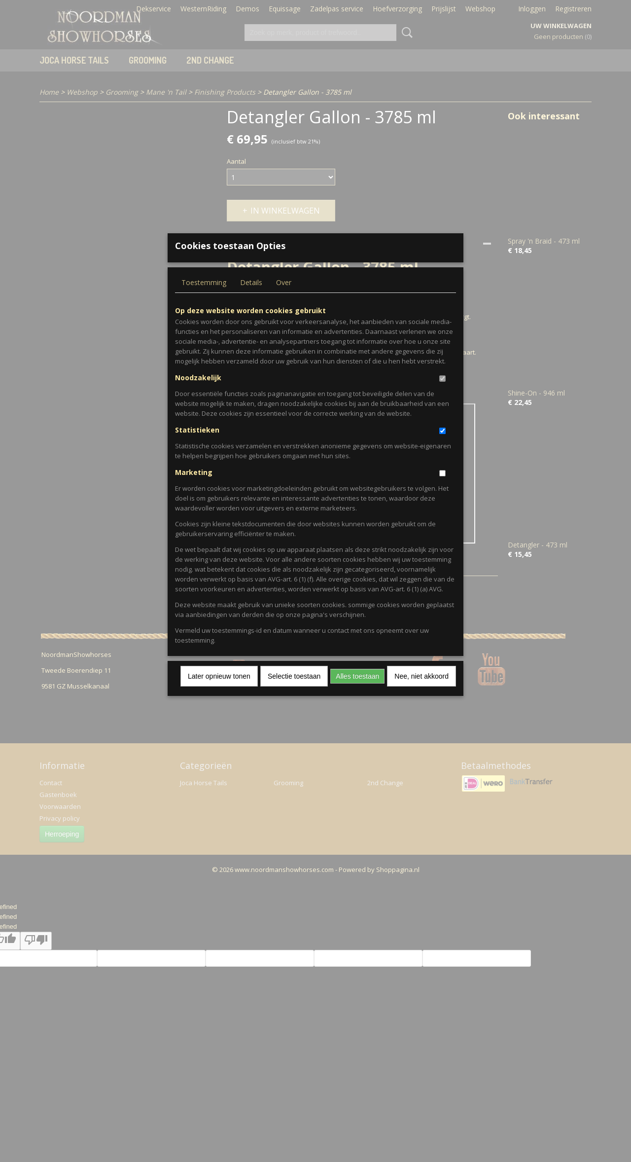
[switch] (442, 394)
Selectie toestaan (294, 692)
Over (283, 298)
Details (251, 298)
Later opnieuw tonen (219, 692)
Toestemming (203, 298)
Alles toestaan (357, 692)
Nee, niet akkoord (421, 692)
